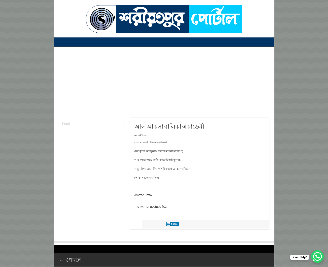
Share (172, 224)
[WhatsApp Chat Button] (317, 256)
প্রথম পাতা (61, 41)
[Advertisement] (164, 81)
